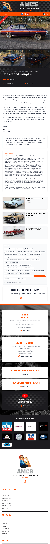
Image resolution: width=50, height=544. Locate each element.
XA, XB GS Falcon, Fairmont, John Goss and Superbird (17, 259)
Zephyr (24, 278)
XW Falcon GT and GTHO (11, 273)
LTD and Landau (23, 254)
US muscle (5, 500)
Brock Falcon (20, 248)
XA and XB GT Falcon (32, 257)
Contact (4, 523)
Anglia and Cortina (9, 249)
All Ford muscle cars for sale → (25, 241)
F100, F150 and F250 (10, 251)
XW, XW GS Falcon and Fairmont (12, 276)
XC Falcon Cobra (35, 259)
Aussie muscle (6, 498)
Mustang (7, 257)
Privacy (4, 526)
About (4, 521)
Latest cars (5, 495)
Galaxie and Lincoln (40, 251)
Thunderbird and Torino (19, 257)
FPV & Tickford (28, 251)
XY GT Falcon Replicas (17, 71)
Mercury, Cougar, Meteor (35, 254)
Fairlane (20, 251)
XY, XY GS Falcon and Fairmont (12, 279)
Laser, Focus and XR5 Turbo (11, 254)
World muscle (6, 506)
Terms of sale (6, 528)
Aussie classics (6, 503)
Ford (8, 71)
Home (4, 71)
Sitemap (4, 534)
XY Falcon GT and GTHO (27, 276)
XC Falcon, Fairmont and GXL (11, 262)
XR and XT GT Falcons (23, 270)
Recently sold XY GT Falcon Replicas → (12, 282)
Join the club (6, 531)
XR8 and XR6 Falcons (10, 270)
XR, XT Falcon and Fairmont (38, 270)
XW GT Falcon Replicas (25, 273)
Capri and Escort (29, 248)
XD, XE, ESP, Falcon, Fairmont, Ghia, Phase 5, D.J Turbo (18, 265)
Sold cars (5, 508)
